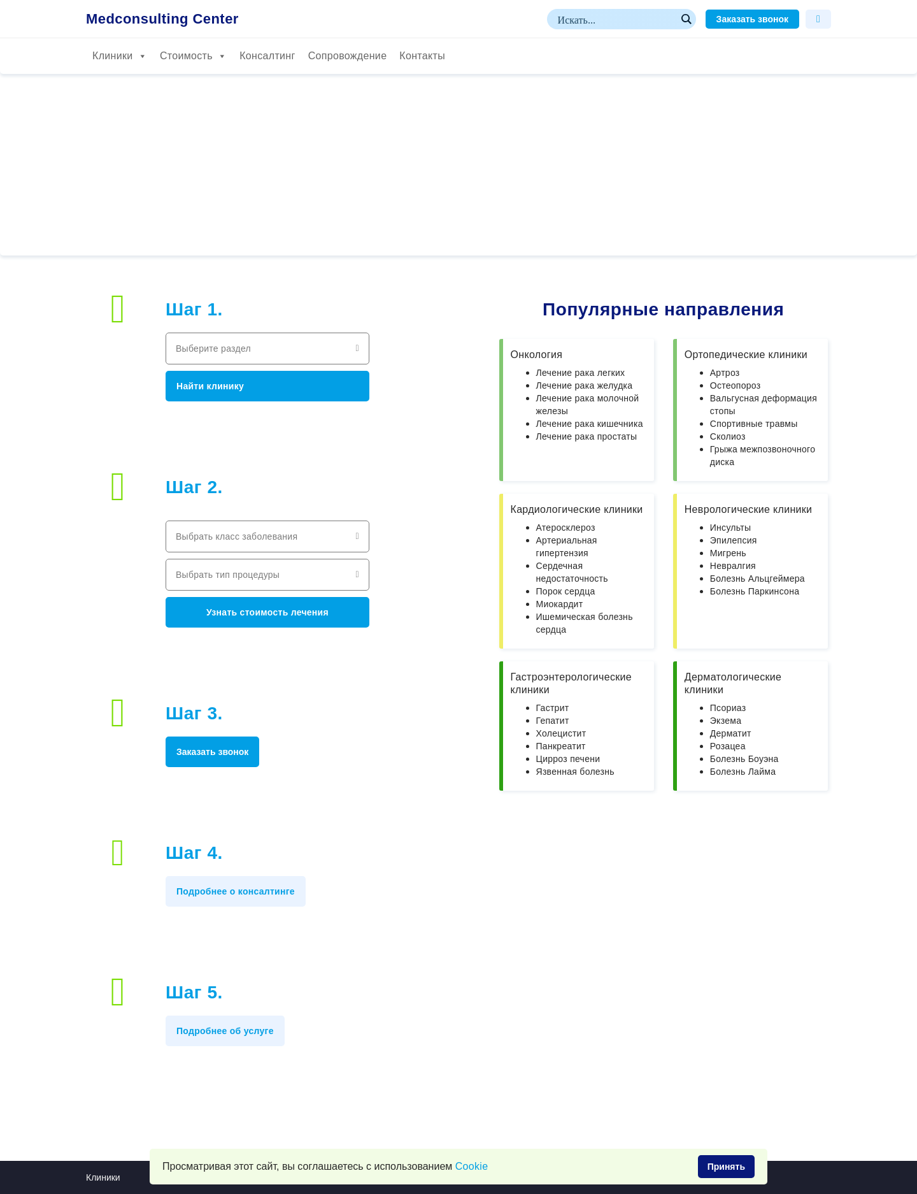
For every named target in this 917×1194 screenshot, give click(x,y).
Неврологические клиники (749, 509)
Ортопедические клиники (746, 354)
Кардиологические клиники (577, 509)
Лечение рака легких (580, 373)
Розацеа (728, 746)
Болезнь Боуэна (744, 759)
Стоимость (193, 56)
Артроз (725, 373)
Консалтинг (267, 55)
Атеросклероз (565, 527)
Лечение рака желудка (584, 385)
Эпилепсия (733, 540)
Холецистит (561, 733)
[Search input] (616, 19)
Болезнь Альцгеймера (757, 578)
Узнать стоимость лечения (267, 612)
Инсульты (730, 527)
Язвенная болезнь (575, 771)
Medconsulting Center (162, 19)
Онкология (537, 354)
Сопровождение (347, 55)
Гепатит (552, 721)
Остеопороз (735, 385)
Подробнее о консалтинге (235, 891)
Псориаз (728, 708)
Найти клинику (210, 386)
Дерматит (730, 733)
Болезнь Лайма (743, 771)
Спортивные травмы (754, 424)
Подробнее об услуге (225, 1031)
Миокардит (559, 604)
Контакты (422, 55)
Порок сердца (565, 591)
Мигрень (728, 553)
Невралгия (733, 566)
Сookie (471, 1166)
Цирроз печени (568, 759)
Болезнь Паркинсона (754, 591)
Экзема (725, 721)
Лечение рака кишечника (589, 424)
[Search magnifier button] (685, 19)
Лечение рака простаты (586, 436)
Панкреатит (561, 746)
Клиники (119, 56)
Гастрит (552, 708)
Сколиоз (728, 436)
